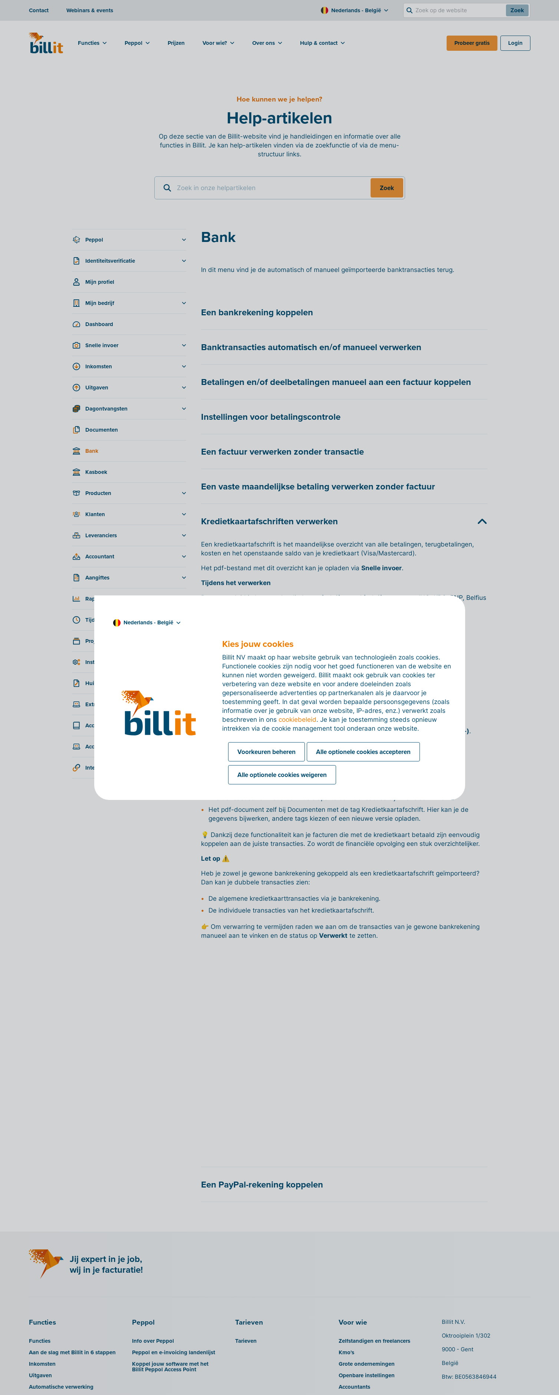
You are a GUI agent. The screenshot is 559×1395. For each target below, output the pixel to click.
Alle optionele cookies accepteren (363, 751)
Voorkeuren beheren (266, 751)
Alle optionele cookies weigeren (282, 774)
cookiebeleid (297, 719)
